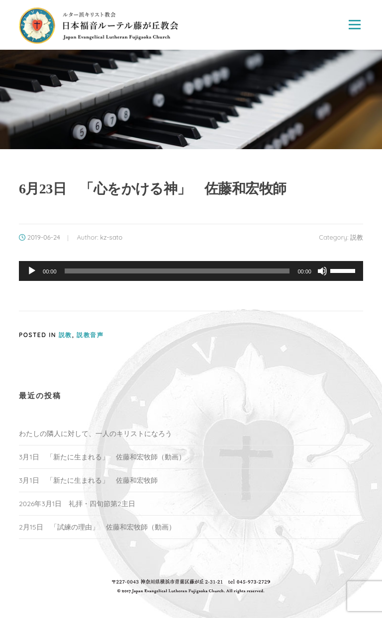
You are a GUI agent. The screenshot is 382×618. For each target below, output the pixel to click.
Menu (354, 24)
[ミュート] (322, 271)
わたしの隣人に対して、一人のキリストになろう (95, 433)
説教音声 (90, 335)
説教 (356, 237)
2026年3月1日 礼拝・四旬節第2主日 (77, 503)
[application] (191, 271)
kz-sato (111, 237)
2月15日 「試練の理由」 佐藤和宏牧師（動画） (97, 527)
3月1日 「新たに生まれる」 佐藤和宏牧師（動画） (102, 456)
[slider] (177, 270)
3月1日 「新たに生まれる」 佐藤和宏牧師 (88, 480)
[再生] (32, 271)
